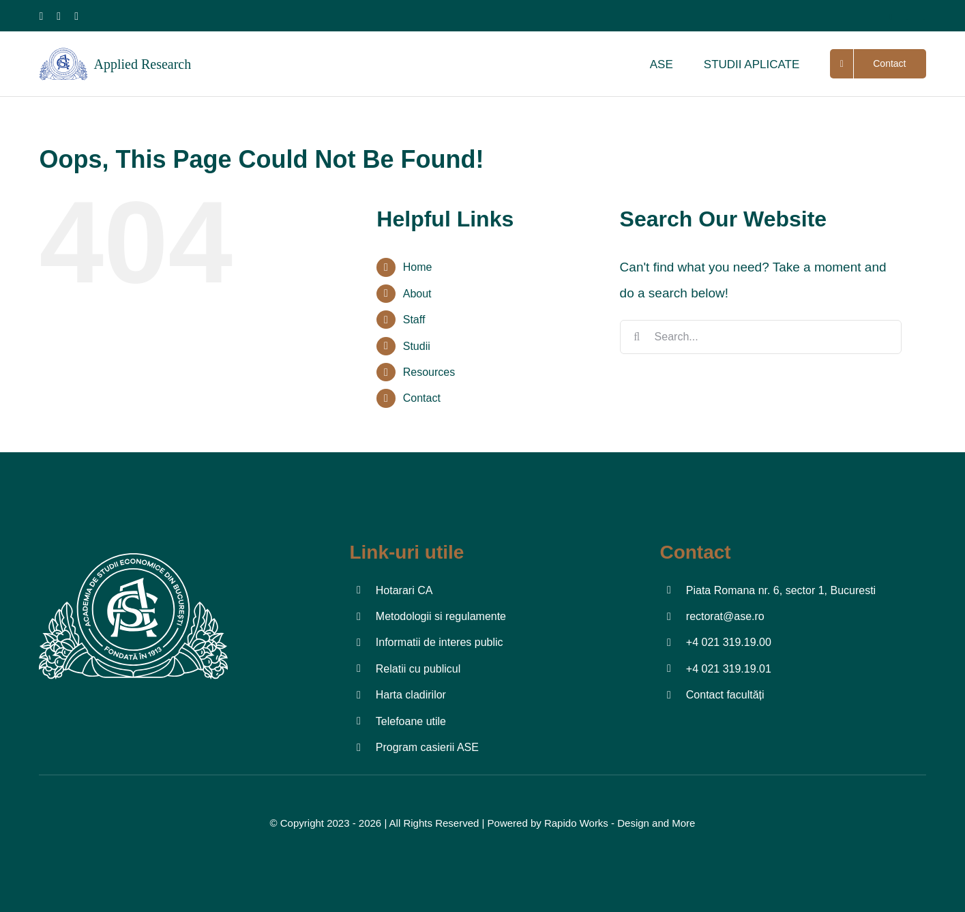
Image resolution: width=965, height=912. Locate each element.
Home (417, 267)
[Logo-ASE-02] (133, 547)
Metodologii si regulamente (441, 616)
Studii (416, 346)
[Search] (637, 337)
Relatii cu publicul (418, 669)
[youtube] (76, 16)
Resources (429, 372)
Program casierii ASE (427, 747)
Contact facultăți (725, 695)
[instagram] (59, 16)
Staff (414, 319)
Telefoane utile (411, 721)
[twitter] (907, 16)
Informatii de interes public (439, 642)
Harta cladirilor (411, 695)
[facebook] (42, 16)
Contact (422, 398)
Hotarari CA (404, 590)
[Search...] (761, 337)
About (417, 293)
